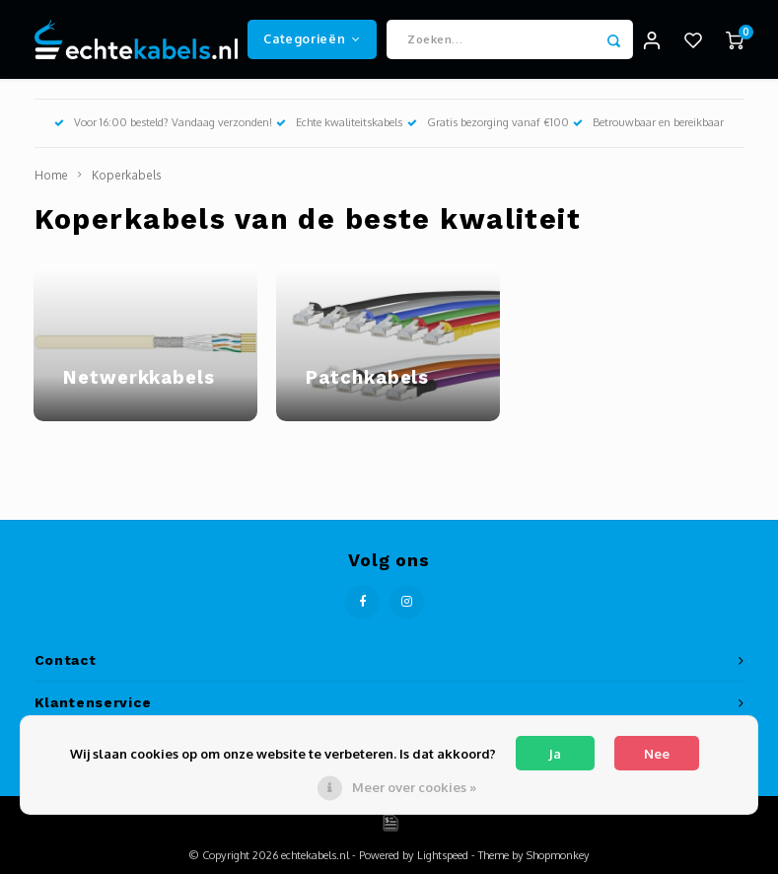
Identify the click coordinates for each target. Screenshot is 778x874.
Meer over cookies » (414, 787)
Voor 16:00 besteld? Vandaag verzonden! (163, 122)
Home (51, 175)
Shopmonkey (558, 855)
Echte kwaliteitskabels (339, 122)
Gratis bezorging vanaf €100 (488, 122)
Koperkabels (126, 175)
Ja (554, 754)
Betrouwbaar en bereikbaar (648, 122)
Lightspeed (442, 855)
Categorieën (311, 38)
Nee (657, 754)
